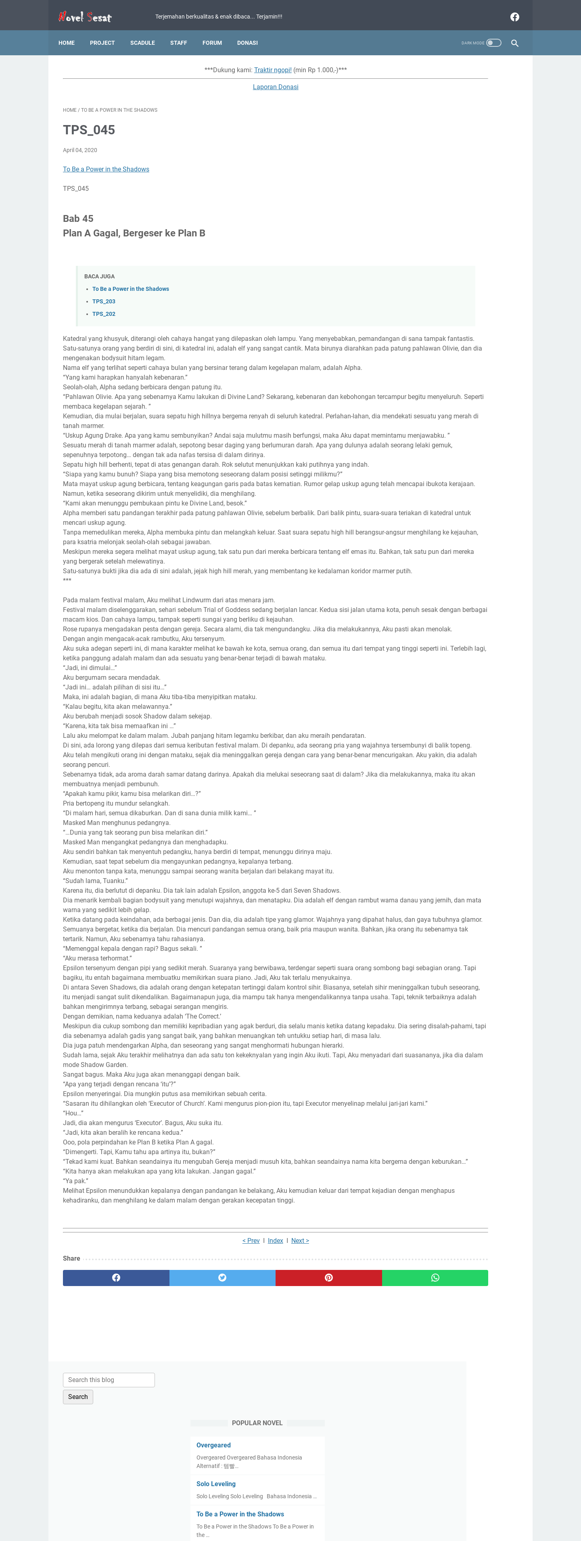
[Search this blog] (443, 67)
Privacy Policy (280, 1512)
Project (106, 32)
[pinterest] (253, 1426)
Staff (183, 32)
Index (215, 1389)
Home (71, 32)
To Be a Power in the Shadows (106, 163)
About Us (386, 1512)
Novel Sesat (302, 1528)
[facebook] (509, 10)
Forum (216, 32)
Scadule (147, 32)
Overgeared (420, 133)
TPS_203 (103, 295)
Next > (240, 1389)
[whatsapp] (330, 1426)
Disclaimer (318, 1512)
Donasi (252, 32)
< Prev (191, 1389)
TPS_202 (103, 307)
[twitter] (177, 1426)
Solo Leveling (422, 171)
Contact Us (353, 1512)
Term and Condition (230, 1512)
